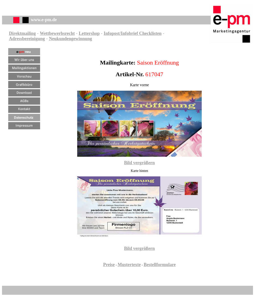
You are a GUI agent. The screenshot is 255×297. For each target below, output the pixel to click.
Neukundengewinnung (70, 38)
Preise (109, 264)
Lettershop (89, 33)
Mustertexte (129, 264)
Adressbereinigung (27, 38)
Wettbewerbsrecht (57, 33)
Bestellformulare (160, 264)
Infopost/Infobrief (121, 33)
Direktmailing (22, 33)
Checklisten (150, 33)
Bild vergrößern (139, 162)
